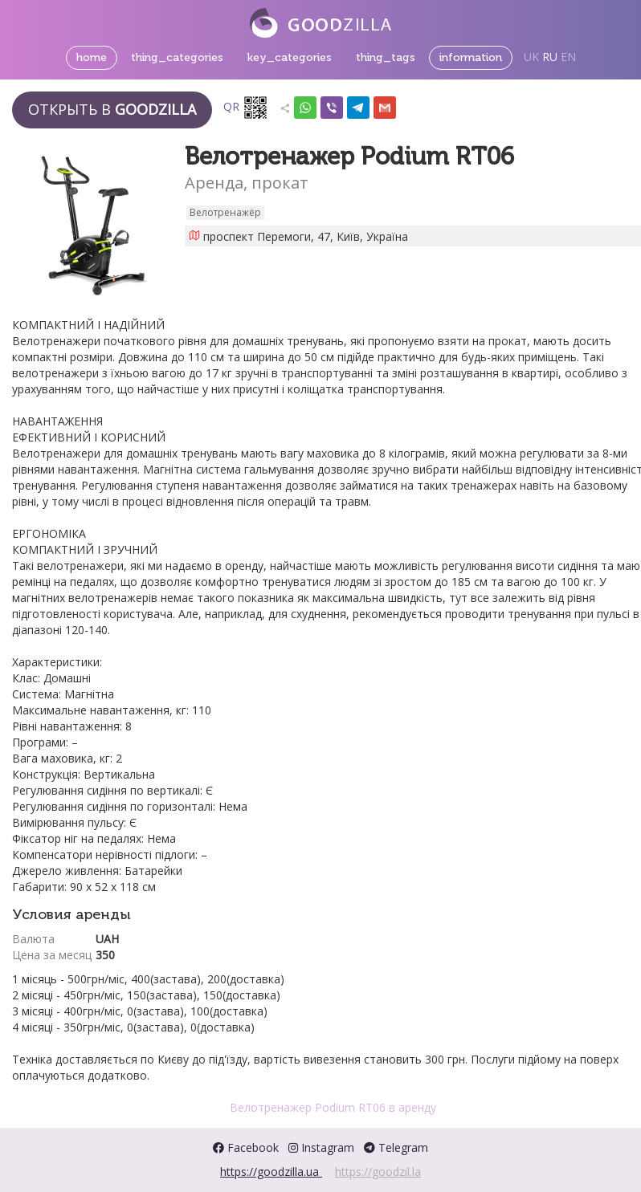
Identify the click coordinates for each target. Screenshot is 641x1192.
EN (568, 56)
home (91, 57)
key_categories (289, 57)
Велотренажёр (225, 212)
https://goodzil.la (378, 1171)
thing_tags (385, 57)
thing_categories (177, 57)
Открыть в (112, 109)
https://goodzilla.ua (271, 1171)
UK (531, 56)
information (470, 57)
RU (549, 56)
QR (245, 107)
